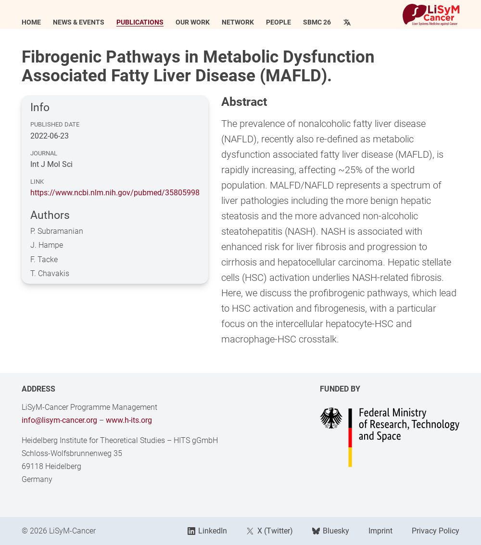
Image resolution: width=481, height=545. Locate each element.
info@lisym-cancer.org (59, 420)
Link (37, 181)
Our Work (193, 22)
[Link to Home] (431, 14)
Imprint (380, 530)
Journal (43, 153)
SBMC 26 (317, 22)
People (278, 22)
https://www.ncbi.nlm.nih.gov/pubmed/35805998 (115, 192)
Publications (140, 22)
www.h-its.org (129, 420)
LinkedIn (207, 530)
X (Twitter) (269, 530)
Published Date (54, 124)
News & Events (78, 22)
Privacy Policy (435, 530)
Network (238, 22)
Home (31, 22)
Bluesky (330, 530)
